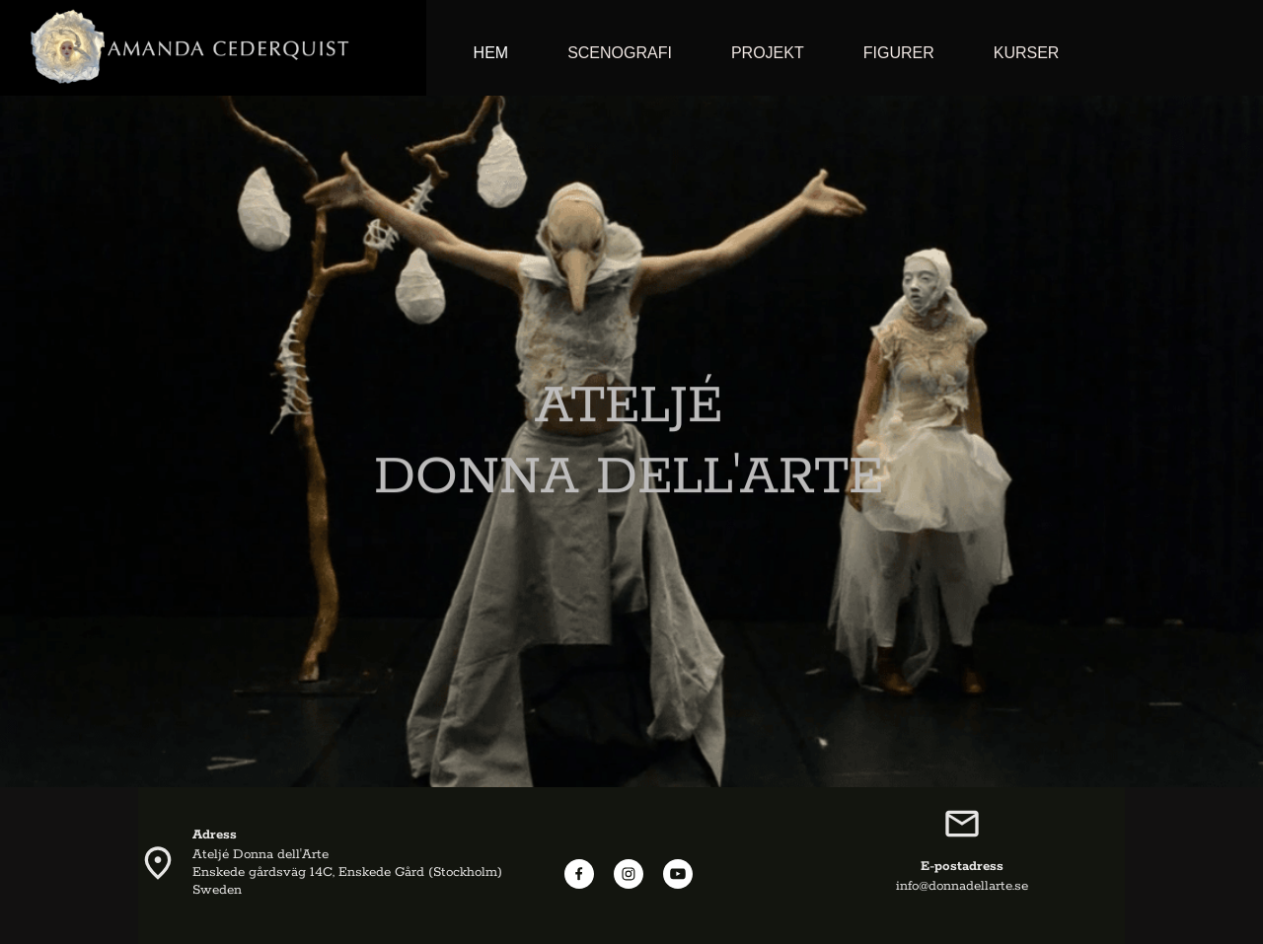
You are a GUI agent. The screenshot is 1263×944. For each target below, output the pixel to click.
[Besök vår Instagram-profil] (628, 874)
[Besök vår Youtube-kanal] (678, 874)
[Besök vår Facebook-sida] (579, 874)
